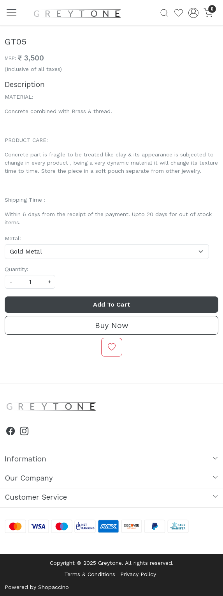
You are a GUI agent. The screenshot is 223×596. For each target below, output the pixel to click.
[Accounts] (193, 13)
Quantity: (16, 269)
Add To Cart (111, 304)
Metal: (13, 238)
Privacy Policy (138, 574)
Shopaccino (53, 587)
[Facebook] (10, 432)
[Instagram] (24, 432)
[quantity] (30, 282)
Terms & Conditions (89, 574)
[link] (164, 13)
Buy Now (111, 325)
